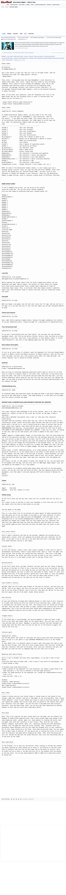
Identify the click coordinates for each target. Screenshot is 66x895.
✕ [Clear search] (50, 52)
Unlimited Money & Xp (23, 58)
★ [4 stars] (18, 771)
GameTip (16, 58)
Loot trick (26, 56)
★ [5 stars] (21, 771)
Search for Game (55, 4)
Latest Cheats (22, 4)
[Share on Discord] (17, 762)
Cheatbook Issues (13, 4)
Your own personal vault (49, 56)
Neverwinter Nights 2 (8, 856)
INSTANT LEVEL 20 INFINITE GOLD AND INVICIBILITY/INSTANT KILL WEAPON (46, 58)
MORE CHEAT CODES (18, 56)
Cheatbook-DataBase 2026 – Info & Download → (30, 828)
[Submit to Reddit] (14, 762)
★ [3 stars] (16, 771)
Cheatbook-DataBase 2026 (40, 4)
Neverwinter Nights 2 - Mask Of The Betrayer (13, 859)
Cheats (32, 4)
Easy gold (31, 56)
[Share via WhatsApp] (21, 762)
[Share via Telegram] (25, 762)
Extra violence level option (7, 58)
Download (49, 4)
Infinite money (9, 59)
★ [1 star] (11, 771)
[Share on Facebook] (6, 762)
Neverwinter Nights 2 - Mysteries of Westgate (14, 861)
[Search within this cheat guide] (26, 53)
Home (8, 4)
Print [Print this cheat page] (15, 766)
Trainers (28, 4)
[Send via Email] (29, 762)
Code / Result (10, 56)
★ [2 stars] (14, 771)
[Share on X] (10, 762)
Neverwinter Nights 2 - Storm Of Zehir (12, 864)
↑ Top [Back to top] (62, 180)
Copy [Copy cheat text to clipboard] (9, 766)
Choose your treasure (38, 56)
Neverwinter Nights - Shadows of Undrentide (13, 866)
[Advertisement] (33, 20)
